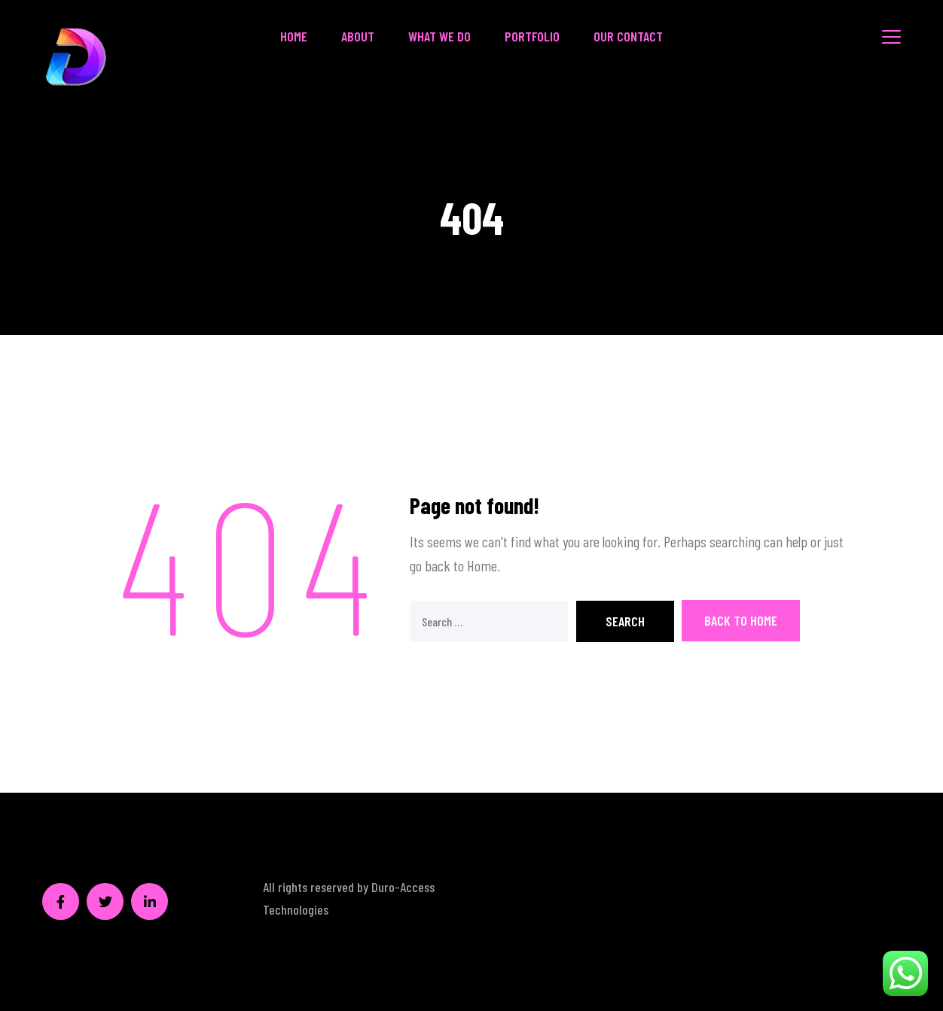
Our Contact (628, 36)
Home (293, 36)
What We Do (439, 36)
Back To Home (740, 620)
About (357, 36)
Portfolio (532, 36)
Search (625, 621)
